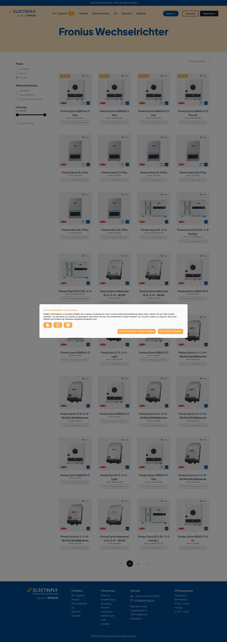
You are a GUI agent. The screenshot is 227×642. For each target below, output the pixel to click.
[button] (48, 325)
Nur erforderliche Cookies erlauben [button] (136, 331)
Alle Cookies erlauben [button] (170, 331)
